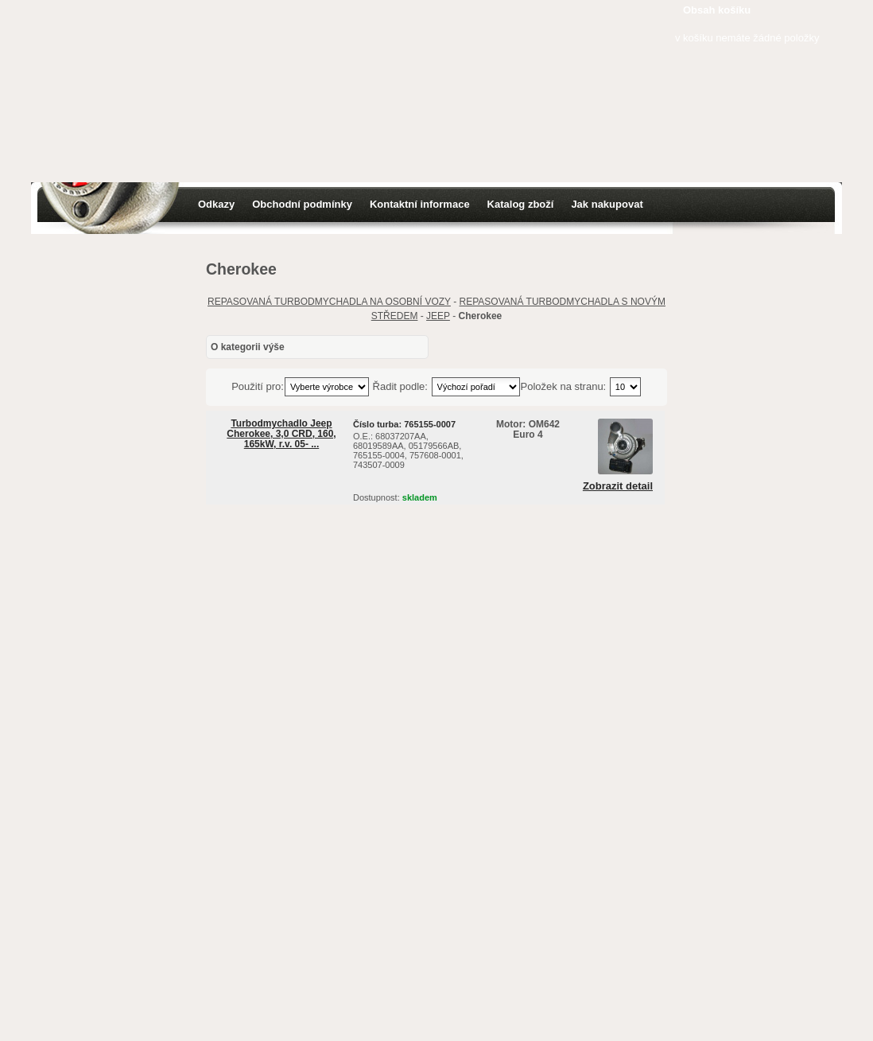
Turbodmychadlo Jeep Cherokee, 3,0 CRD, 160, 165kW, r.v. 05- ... (281, 434)
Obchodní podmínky (302, 204)
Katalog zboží (520, 204)
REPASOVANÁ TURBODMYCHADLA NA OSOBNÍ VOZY (329, 301)
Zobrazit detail (618, 486)
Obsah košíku (717, 10)
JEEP (438, 316)
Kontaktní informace (420, 204)
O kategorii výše (248, 347)
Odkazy (216, 204)
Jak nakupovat (606, 204)
